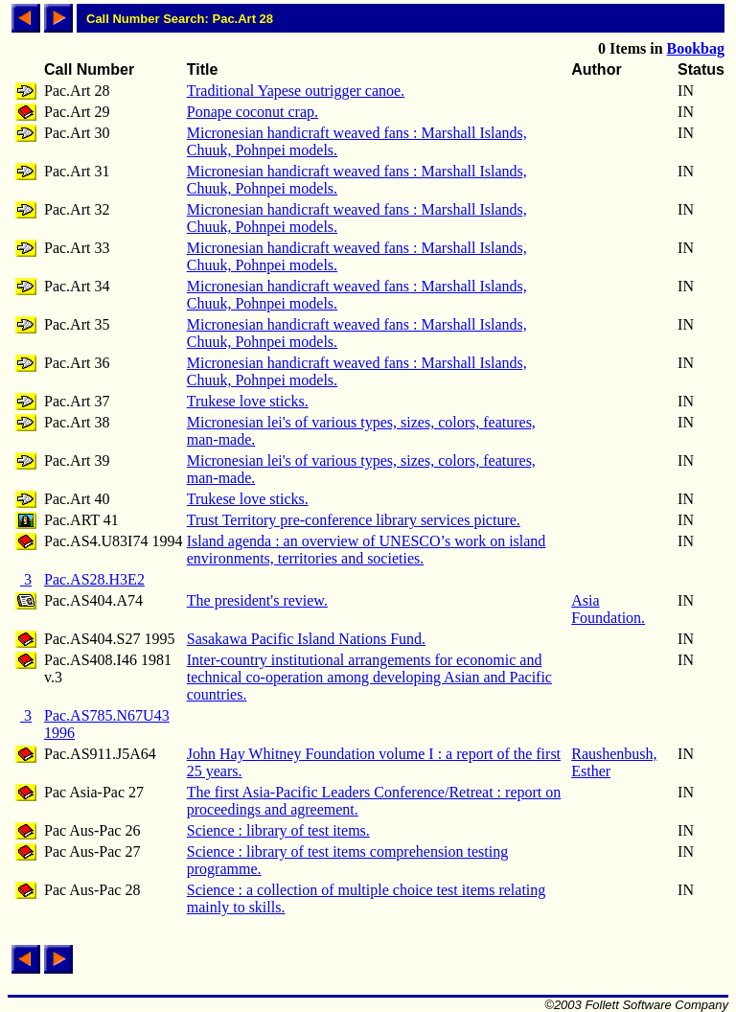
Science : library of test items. (278, 830)
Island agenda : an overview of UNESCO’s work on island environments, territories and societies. (366, 549)
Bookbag (695, 48)
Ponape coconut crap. (252, 112)
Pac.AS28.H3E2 (94, 579)
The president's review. (257, 600)
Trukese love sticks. (248, 401)
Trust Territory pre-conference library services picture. (353, 520)
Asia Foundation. (608, 609)
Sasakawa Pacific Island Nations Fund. (306, 639)
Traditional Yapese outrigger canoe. (295, 90)
